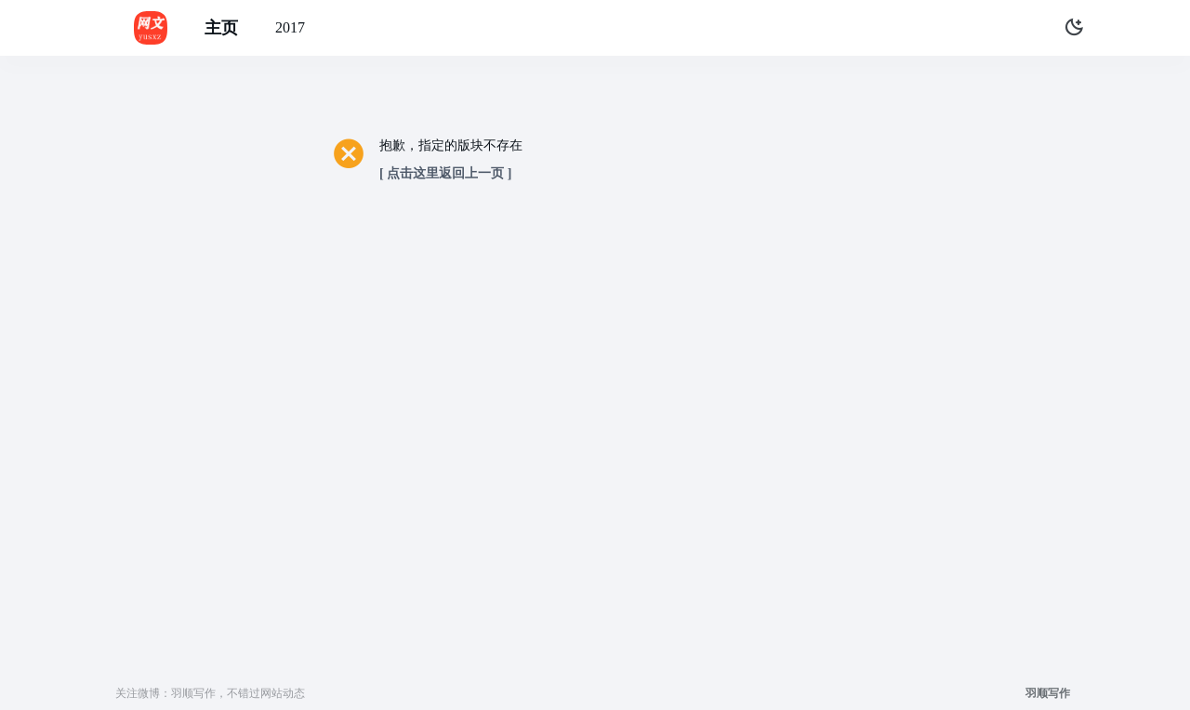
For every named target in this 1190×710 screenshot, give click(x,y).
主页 (221, 28)
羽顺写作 (1047, 693)
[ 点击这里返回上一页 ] (445, 173)
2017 (290, 27)
